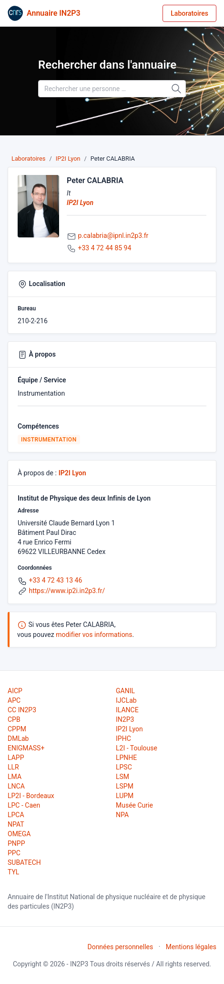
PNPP (16, 843)
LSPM (124, 786)
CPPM (17, 729)
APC (14, 700)
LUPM (124, 796)
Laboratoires (189, 13)
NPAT (16, 824)
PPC (14, 853)
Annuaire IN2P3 (54, 13)
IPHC (123, 738)
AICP (15, 691)
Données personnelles (120, 947)
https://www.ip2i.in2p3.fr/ (67, 590)
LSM (122, 776)
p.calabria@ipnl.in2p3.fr (113, 235)
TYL (13, 872)
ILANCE (127, 710)
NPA (122, 815)
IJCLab (126, 700)
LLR (13, 767)
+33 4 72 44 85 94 (104, 248)
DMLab (18, 738)
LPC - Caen (24, 805)
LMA (14, 776)
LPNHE (126, 757)
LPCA (16, 815)
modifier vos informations (94, 634)
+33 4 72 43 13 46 (55, 580)
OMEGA (19, 834)
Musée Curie (134, 805)
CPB (14, 719)
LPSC (124, 767)
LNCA (16, 786)
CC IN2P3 (22, 710)
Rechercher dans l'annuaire (107, 65)
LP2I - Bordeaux (31, 796)
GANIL (125, 691)
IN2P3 (125, 719)
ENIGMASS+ (26, 748)
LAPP (16, 757)
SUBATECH (24, 862)
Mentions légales (191, 947)
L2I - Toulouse (136, 748)
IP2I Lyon (68, 158)
